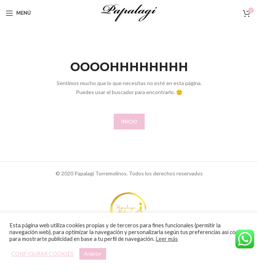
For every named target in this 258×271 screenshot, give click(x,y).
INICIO (129, 122)
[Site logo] (129, 12)
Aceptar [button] (93, 254)
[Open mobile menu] (18, 13)
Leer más (167, 239)
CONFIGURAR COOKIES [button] (42, 254)
